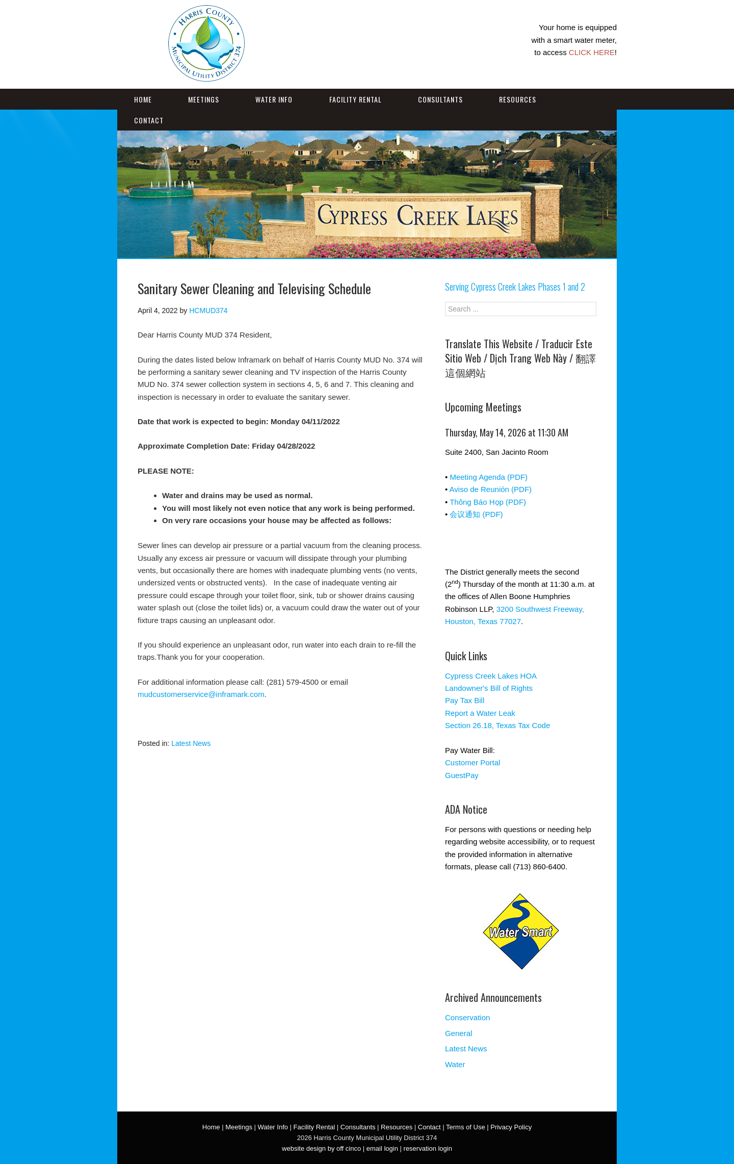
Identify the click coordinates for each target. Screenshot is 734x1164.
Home (143, 99)
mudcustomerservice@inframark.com (201, 694)
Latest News (191, 743)
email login (382, 1148)
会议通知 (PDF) (476, 514)
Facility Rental (355, 99)
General (458, 1033)
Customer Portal (472, 762)
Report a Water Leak (480, 713)
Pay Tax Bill (464, 700)
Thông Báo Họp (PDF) (488, 502)
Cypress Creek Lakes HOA (491, 675)
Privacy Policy (511, 1127)
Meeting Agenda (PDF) (489, 477)
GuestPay (462, 775)
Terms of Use (465, 1127)
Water (455, 1064)
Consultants (440, 99)
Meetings (203, 99)
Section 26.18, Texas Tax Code (497, 725)
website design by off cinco (321, 1148)
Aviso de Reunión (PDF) (491, 489)
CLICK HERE (592, 52)
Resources (517, 99)
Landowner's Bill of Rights (489, 688)
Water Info (274, 99)
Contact (149, 120)
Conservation (467, 1017)
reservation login (428, 1148)
